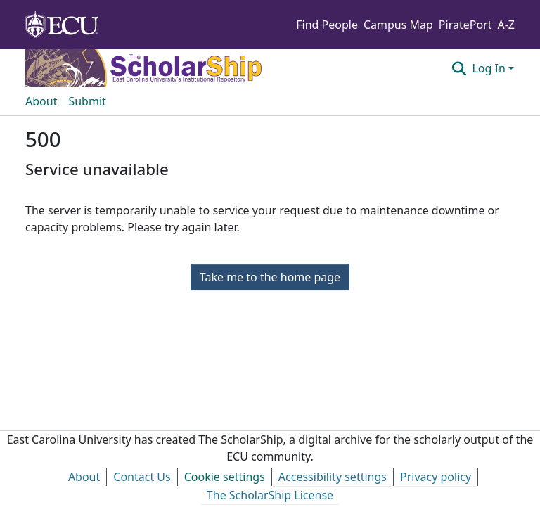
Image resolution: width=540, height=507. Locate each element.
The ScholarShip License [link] (270, 495)
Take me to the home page (270, 277)
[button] (459, 68)
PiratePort (465, 24)
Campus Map (398, 24)
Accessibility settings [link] (332, 476)
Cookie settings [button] (224, 476)
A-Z (506, 24)
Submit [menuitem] (86, 101)
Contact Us (141, 476)
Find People (327, 24)
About (84, 476)
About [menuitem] (41, 101)
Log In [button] (490, 68)
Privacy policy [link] (435, 476)
